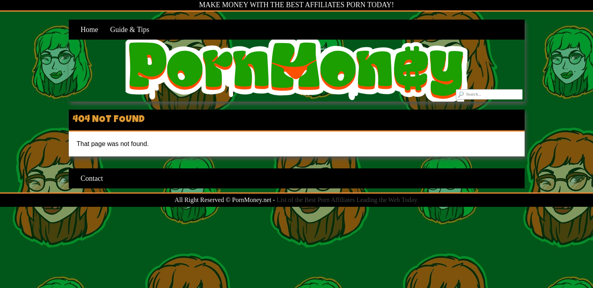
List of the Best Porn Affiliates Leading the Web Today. (348, 199)
